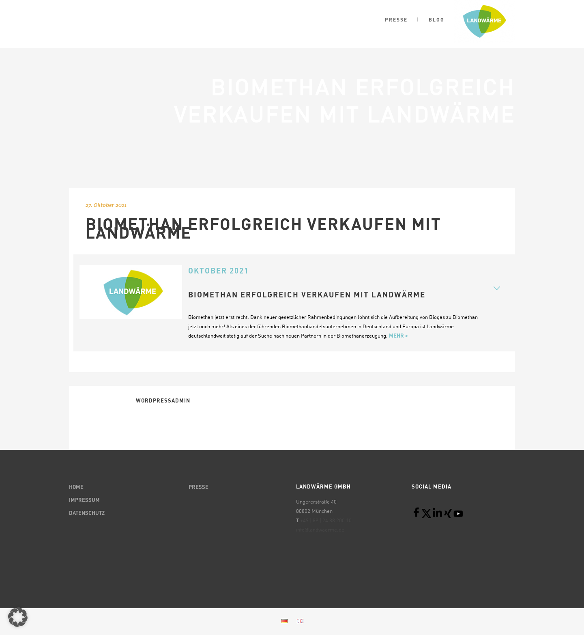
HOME (76, 487)
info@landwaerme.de (320, 530)
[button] (18, 617)
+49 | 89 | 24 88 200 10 (326, 520)
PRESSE (198, 487)
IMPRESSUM (84, 500)
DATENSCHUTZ (87, 513)
